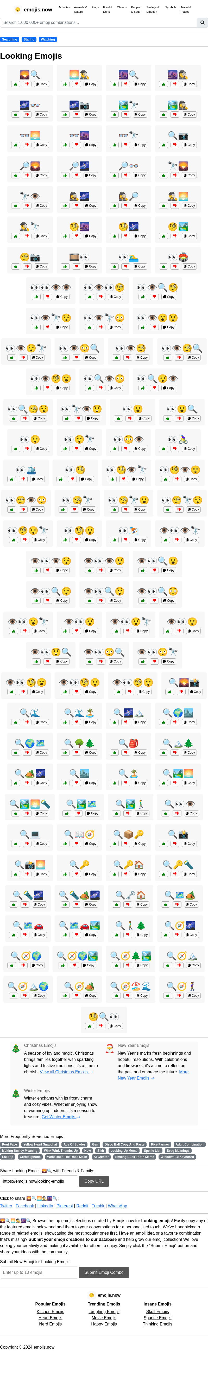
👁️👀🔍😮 (157, 561)
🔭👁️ (30, 196)
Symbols (171, 7)
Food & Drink (107, 9)
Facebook (25, 1206)
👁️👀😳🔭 (157, 652)
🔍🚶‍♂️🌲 (130, 925)
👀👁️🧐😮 (51, 378)
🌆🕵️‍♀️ (178, 74)
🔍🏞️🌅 (178, 773)
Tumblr (98, 1206)
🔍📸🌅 (30, 864)
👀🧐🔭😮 (128, 500)
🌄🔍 (30, 74)
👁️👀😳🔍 (104, 652)
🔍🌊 (30, 713)
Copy (41, 84)
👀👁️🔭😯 (51, 318)
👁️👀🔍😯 (51, 591)
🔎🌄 (30, 166)
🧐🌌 (128, 226)
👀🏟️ (178, 257)
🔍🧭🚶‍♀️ (182, 986)
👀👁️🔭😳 (104, 318)
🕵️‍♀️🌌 (79, 196)
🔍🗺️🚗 (28, 925)
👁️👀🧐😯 (79, 682)
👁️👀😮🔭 (28, 621)
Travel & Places (186, 9)
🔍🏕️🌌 (30, 773)
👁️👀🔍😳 (157, 591)
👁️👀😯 (79, 621)
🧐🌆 (79, 226)
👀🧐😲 (79, 530)
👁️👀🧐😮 (26, 682)
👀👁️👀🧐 (104, 287)
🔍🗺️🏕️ (180, 895)
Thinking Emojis (157, 1324)
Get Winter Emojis (61, 1117)
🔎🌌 (79, 166)
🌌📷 (79, 105)
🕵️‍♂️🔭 (30, 226)
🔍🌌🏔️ (128, 713)
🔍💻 (30, 834)
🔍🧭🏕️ (79, 986)
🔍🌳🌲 (79, 743)
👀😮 (132, 409)
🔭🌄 (178, 166)
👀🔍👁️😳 (104, 378)
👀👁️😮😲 (157, 318)
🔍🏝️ (128, 773)
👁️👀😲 (182, 621)
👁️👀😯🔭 (131, 621)
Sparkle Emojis (158, 1318)
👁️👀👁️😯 (51, 561)
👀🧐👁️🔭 (126, 469)
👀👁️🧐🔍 (182, 348)
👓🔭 (128, 135)
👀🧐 (75, 469)
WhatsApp (117, 1206)
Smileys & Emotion (152, 9)
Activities (64, 7)
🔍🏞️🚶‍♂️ (130, 804)
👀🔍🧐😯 (28, 409)
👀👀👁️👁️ (51, 287)
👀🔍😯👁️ (157, 378)
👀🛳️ (26, 469)
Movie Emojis (104, 1318)
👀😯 (30, 439)
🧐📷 (30, 257)
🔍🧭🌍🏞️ (77, 956)
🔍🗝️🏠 (130, 895)
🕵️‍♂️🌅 (178, 196)
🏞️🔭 (128, 105)
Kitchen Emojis (50, 1311)
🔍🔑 (79, 864)
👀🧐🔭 (77, 500)
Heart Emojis (50, 1318)
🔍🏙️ (79, 773)
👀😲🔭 (79, 439)
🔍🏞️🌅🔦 (30, 804)
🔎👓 (128, 166)
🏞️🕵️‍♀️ (178, 105)
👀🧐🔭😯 (182, 500)
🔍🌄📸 (184, 682)
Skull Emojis (157, 1311)
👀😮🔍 (182, 409)
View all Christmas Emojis (66, 1072)
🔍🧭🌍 (26, 956)
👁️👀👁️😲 (104, 561)
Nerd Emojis (50, 1324)
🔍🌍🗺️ (30, 743)
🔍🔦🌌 (28, 895)
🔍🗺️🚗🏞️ (79, 925)
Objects (122, 7)
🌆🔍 (128, 74)
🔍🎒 (128, 743)
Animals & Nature (80, 9)
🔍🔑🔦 (178, 864)
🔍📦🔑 (128, 834)
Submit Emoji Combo (103, 1272)
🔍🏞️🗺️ (81, 804)
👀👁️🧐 (130, 348)
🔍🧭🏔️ (182, 956)
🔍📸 (178, 834)
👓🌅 (30, 135)
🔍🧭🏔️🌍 (28, 986)
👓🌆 (79, 135)
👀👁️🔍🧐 (157, 287)
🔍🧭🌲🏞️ (131, 956)
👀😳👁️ (128, 439)
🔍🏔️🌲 (178, 743)
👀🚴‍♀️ (178, 439)
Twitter (6, 1206)
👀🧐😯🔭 (28, 530)
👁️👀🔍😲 (104, 591)
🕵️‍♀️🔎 (128, 196)
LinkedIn (45, 1206)
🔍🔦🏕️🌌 (79, 895)
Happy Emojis (104, 1324)
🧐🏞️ (178, 226)
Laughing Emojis (104, 1311)
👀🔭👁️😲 (81, 409)
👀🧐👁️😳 (26, 500)
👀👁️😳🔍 (79, 348)
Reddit (82, 1206)
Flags (95, 7)
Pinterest (64, 1206)
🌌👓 (30, 105)
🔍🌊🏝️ (79, 713)
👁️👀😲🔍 (51, 652)
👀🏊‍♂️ (128, 257)
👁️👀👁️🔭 (180, 530)
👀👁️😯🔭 (26, 348)
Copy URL (94, 1181)
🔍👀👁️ (180, 804)
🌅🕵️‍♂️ (79, 74)
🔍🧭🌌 (180, 925)
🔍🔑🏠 (128, 864)
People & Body (135, 9)
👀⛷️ (128, 530)
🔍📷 (178, 135)
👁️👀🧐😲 (133, 682)
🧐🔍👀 (103, 1016)
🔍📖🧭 (79, 834)
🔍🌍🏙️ (178, 713)
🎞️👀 (79, 257)
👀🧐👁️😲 (180, 469)
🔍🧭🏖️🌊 (131, 986)
